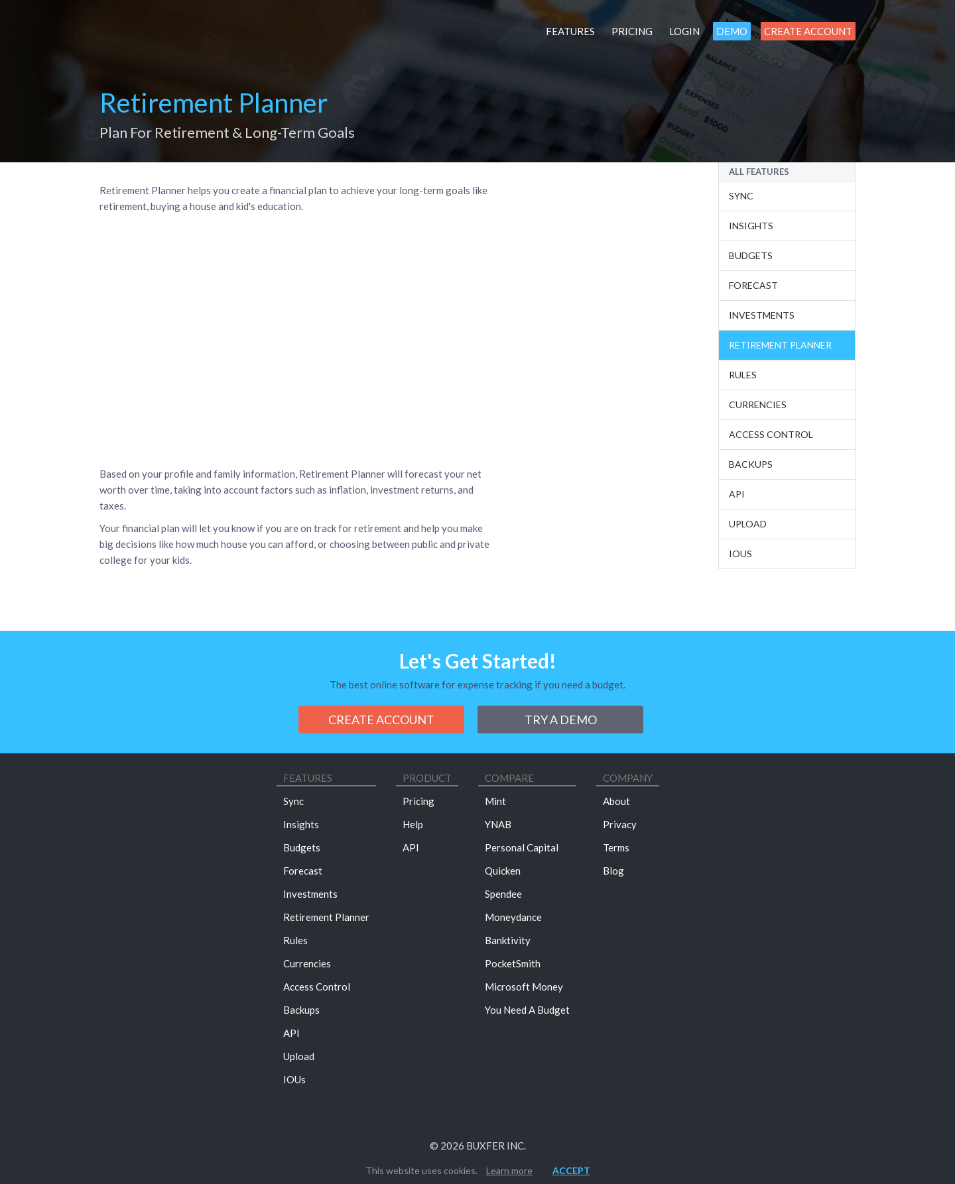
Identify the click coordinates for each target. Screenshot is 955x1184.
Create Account (808, 31)
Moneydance (513, 917)
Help (413, 824)
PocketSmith (513, 963)
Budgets (751, 255)
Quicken (503, 871)
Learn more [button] (509, 1170)
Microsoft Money (524, 987)
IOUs (740, 553)
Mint (495, 801)
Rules (743, 374)
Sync (741, 195)
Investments (762, 315)
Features (570, 31)
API (291, 1033)
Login (684, 31)
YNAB (498, 824)
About (616, 801)
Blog (613, 871)
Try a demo (561, 719)
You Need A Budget (527, 1010)
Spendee (503, 894)
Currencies (758, 404)
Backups (751, 464)
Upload (748, 523)
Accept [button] (571, 1170)
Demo (731, 31)
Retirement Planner (780, 344)
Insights (751, 225)
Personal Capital (521, 847)
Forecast (753, 285)
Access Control (771, 434)
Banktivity (508, 940)
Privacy (620, 824)
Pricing (632, 31)
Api (737, 494)
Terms (616, 847)
